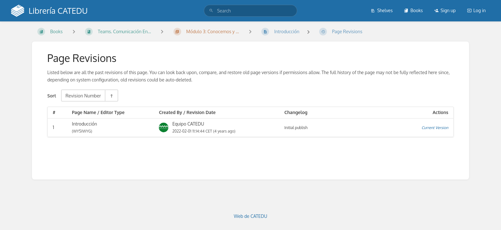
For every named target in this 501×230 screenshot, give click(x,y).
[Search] (211, 10)
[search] (250, 11)
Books (413, 10)
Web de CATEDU (250, 216)
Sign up (445, 10)
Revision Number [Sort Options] (83, 95)
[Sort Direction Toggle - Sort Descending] (111, 95)
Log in (476, 10)
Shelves (382, 10)
